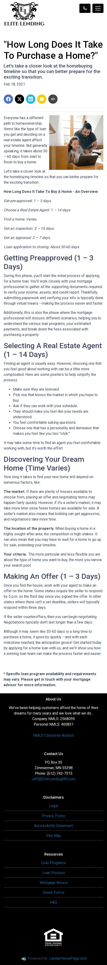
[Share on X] (19, 99)
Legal (53, 806)
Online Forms (53, 892)
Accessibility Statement (53, 826)
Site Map (53, 835)
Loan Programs (53, 863)
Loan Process (53, 873)
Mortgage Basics (54, 882)
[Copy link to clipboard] (53, 99)
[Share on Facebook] (8, 99)
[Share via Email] (41, 99)
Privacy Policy (53, 816)
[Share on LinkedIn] (30, 99)
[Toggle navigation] (98, 8)
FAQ (53, 902)
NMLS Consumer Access (53, 735)
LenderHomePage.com (68, 958)
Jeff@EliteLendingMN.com (53, 779)
